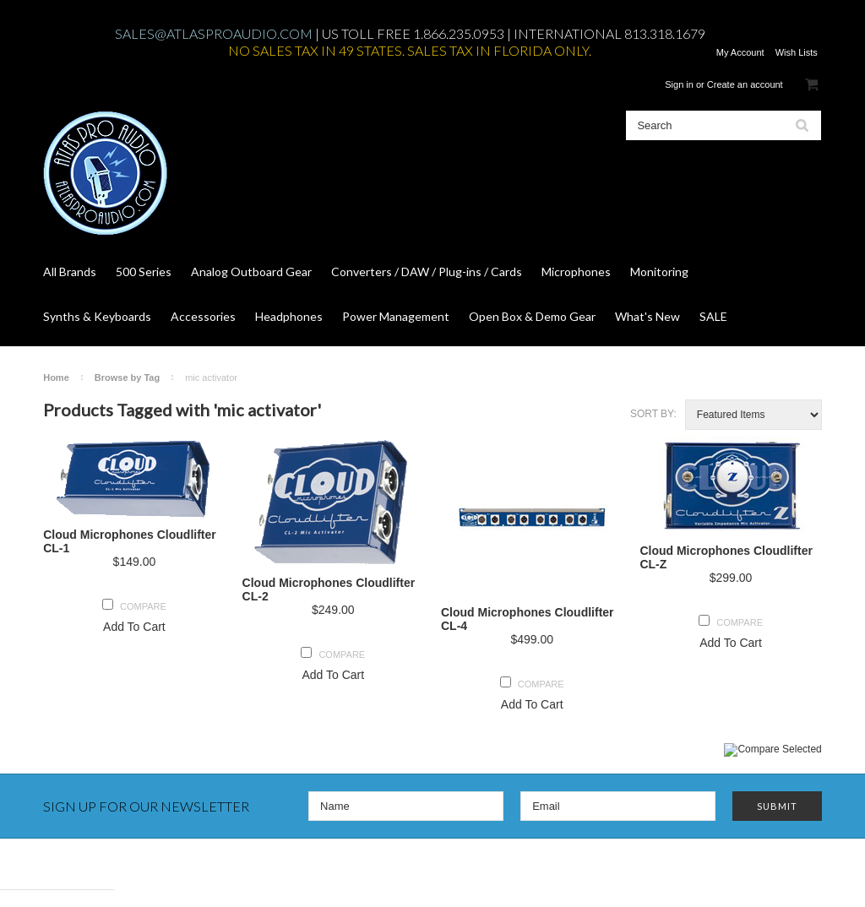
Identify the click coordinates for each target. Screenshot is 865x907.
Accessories (203, 316)
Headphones (289, 316)
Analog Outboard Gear (251, 271)
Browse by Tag (127, 377)
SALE (713, 316)
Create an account (745, 84)
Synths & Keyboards (97, 316)
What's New (647, 316)
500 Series (143, 271)
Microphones (576, 271)
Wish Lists (796, 52)
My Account (740, 52)
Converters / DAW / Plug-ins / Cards (426, 271)
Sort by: (653, 414)
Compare (143, 606)
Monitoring (659, 271)
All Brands (69, 271)
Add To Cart (134, 626)
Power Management (395, 316)
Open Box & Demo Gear (532, 316)
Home (56, 377)
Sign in (679, 84)
